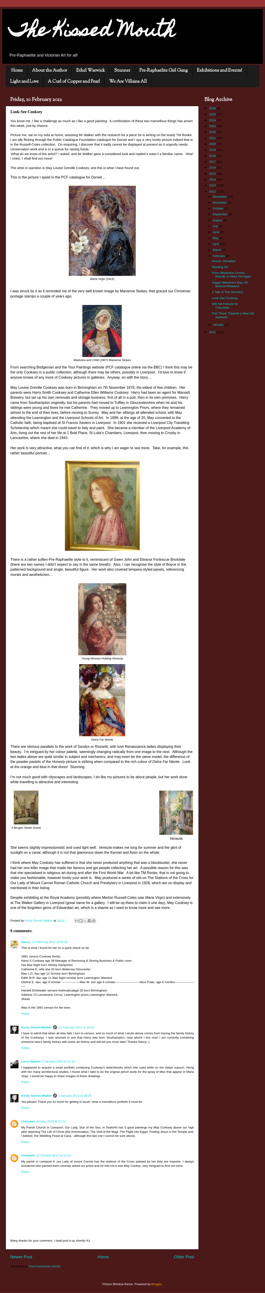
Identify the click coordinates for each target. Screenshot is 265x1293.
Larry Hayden (31, 1061)
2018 (213, 156)
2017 (213, 161)
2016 (213, 167)
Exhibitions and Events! (219, 70)
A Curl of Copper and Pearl (74, 81)
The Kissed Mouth (92, 32)
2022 (213, 132)
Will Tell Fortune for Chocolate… (225, 305)
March (217, 250)
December (220, 196)
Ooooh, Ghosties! (224, 261)
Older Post (184, 1256)
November (220, 202)
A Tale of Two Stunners (227, 292)
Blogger (157, 1284)
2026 (213, 108)
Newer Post (21, 1256)
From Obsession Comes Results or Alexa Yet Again (231, 274)
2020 (213, 144)
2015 (213, 173)
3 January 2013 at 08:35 (74, 1095)
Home (17, 70)
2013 (213, 185)
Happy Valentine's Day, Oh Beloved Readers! (230, 284)
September (220, 214)
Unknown (28, 1121)
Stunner (122, 70)
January (218, 324)
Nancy (25, 942)
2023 (213, 126)
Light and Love (24, 81)
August (218, 220)
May (216, 238)
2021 (213, 138)
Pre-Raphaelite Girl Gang (163, 70)
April (216, 244)
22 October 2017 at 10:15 (53, 1155)
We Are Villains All (128, 81)
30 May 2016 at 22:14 (51, 1121)
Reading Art (220, 267)
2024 (213, 120)
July (216, 226)
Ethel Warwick (90, 70)
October (218, 208)
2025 (213, 114)
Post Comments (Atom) (44, 1266)
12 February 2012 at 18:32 (76, 1027)
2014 (213, 179)
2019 (213, 149)
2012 (213, 191)
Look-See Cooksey (225, 298)
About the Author (49, 70)
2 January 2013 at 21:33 (58, 1061)
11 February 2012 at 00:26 (50, 942)
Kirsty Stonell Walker (36, 1027)
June (216, 232)
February (219, 256)
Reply (25, 1013)
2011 (213, 332)
